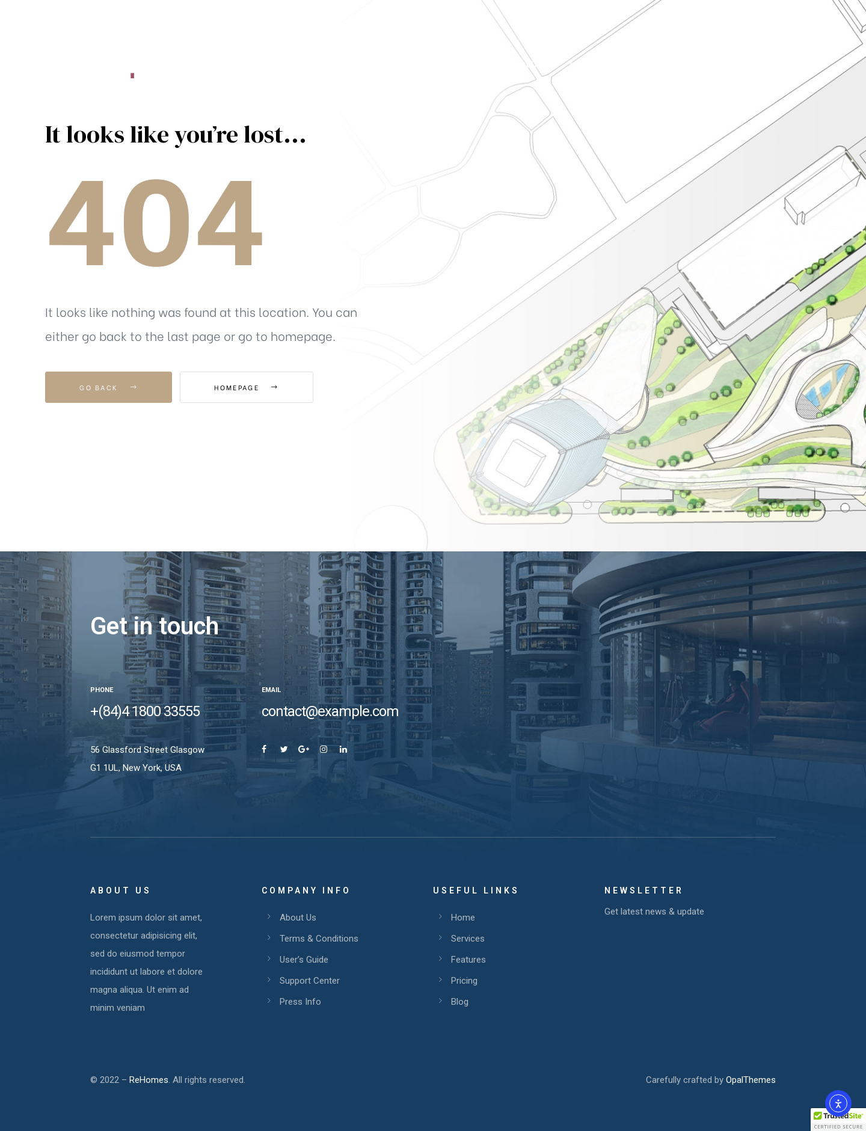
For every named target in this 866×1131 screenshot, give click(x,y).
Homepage (246, 387)
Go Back (108, 387)
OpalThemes (751, 1079)
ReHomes (148, 1079)
